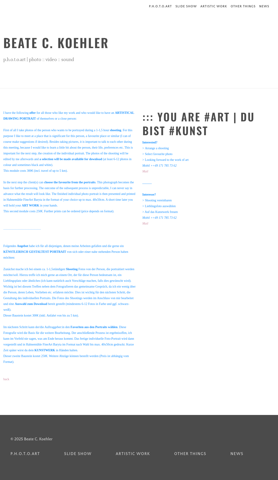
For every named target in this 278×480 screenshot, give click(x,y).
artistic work (213, 6)
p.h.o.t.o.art (160, 6)
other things (243, 6)
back (6, 379)
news (264, 6)
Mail (145, 171)
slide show (186, 6)
